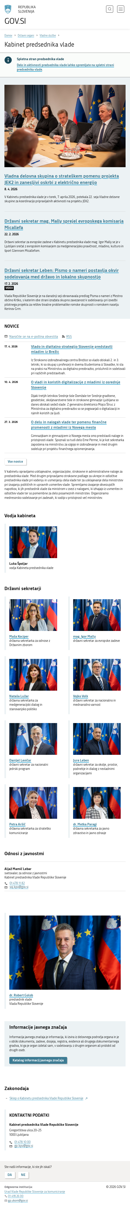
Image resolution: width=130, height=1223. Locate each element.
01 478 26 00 (15, 1196)
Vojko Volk (80, 696)
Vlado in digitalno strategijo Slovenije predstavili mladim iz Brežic (72, 349)
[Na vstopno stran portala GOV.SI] (22, 15)
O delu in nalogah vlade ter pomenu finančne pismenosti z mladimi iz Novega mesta (69, 424)
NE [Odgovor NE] (23, 1174)
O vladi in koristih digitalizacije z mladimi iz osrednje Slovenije (75, 384)
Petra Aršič (17, 824)
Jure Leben (81, 760)
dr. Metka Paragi (85, 824)
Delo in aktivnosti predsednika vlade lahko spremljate (65, 67)
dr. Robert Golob (21, 995)
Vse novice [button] (15, 461)
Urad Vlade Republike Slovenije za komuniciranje (34, 1191)
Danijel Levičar (20, 760)
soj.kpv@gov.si (19, 887)
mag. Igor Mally (84, 636)
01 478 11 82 (17, 883)
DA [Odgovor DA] (10, 1174)
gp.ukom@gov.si (18, 1200)
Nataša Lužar (19, 696)
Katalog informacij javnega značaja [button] (38, 1060)
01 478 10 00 (22, 1142)
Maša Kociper (19, 636)
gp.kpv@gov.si (23, 1146)
